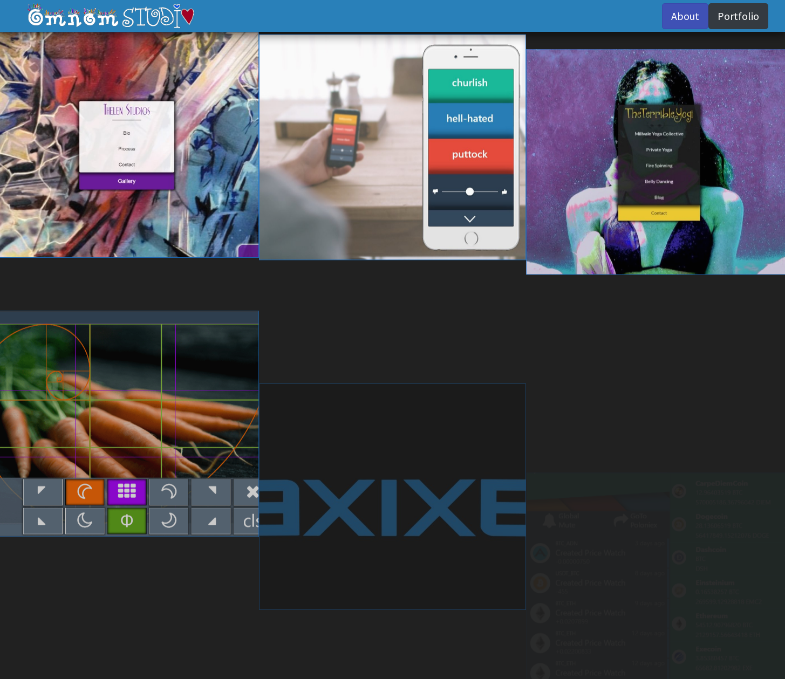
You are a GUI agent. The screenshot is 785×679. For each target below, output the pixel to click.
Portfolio (738, 16)
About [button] (685, 16)
